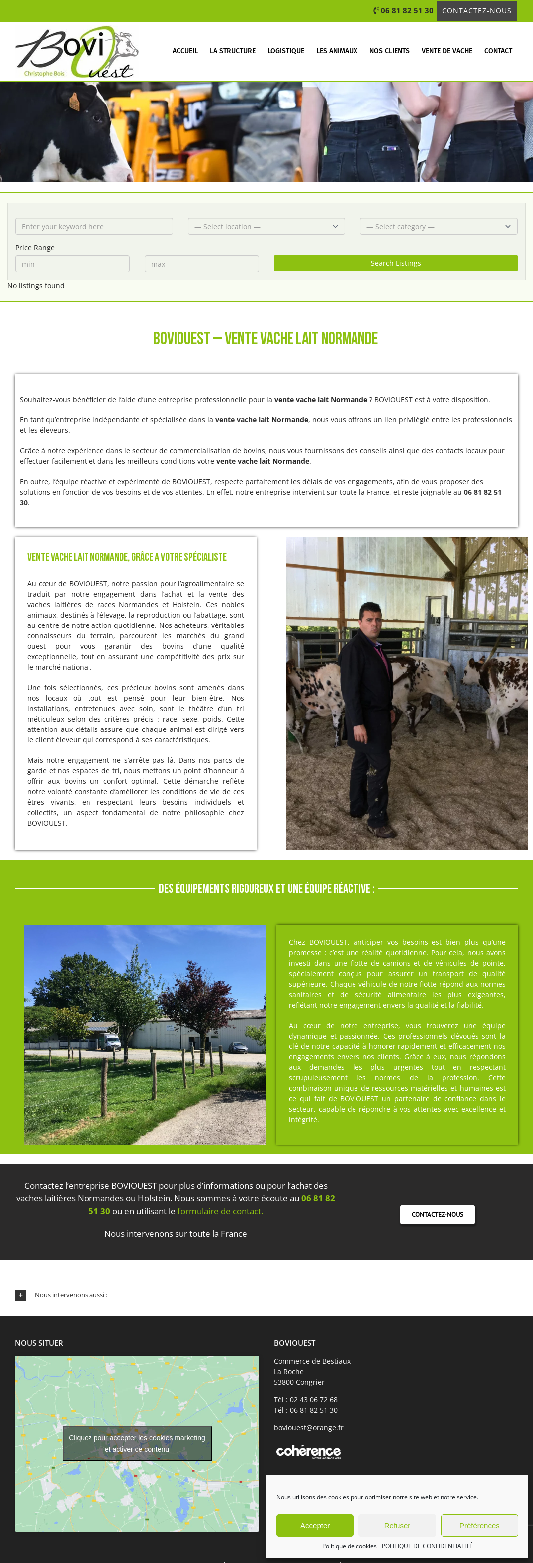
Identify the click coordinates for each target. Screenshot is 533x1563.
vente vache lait (242, 419)
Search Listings (396, 263)
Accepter (315, 1525)
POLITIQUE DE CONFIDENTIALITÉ (427, 1546)
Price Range (35, 247)
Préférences (479, 1525)
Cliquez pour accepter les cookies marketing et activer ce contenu (137, 1443)
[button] (266, 1295)
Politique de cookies (349, 1546)
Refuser (397, 1525)
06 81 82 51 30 (407, 10)
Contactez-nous (477, 10)
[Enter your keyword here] (94, 226)
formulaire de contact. (220, 1211)
